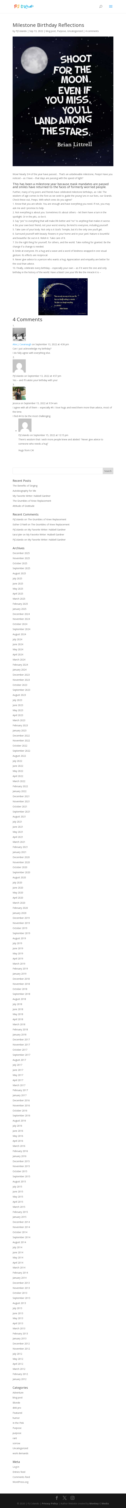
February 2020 (20, 907)
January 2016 (19, 1156)
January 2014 (19, 1277)
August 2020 (19, 877)
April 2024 (18, 654)
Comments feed (21, 1477)
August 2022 (19, 755)
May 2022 (18, 771)
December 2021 (21, 796)
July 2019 (17, 943)
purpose (17, 1433)
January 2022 (19, 791)
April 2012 (18, 1363)
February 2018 (20, 1029)
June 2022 (18, 765)
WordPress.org (20, 1481)
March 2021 (19, 841)
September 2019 (21, 933)
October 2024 (20, 624)
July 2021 (17, 821)
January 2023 (19, 730)
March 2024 (19, 659)
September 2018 (21, 993)
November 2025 (21, 558)
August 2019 (19, 938)
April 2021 (18, 836)
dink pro (17, 1407)
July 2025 (17, 578)
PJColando (21, 31)
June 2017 (18, 1069)
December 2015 (21, 1161)
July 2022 (17, 760)
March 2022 (19, 781)
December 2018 (21, 978)
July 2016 (17, 1125)
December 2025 (21, 553)
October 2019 (20, 928)
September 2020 (21, 872)
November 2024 (21, 618)
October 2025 (20, 563)
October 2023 (20, 684)
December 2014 (21, 1222)
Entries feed (19, 1471)
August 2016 (19, 1120)
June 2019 (18, 948)
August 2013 (19, 1303)
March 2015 (19, 1206)
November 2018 (21, 983)
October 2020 (20, 867)
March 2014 (19, 1267)
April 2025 (18, 593)
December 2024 (21, 614)
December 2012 (21, 1343)
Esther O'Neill (20, 524)
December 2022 (21, 735)
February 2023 (20, 725)
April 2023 (18, 715)
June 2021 (18, 826)
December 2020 (21, 857)
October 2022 (20, 745)
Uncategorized (75, 31)
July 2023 (17, 700)
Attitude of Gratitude (23, 505)
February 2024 (20, 664)
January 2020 (19, 913)
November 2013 (21, 1287)
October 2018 (20, 989)
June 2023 (18, 705)
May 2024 (18, 649)
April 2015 (18, 1201)
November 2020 (21, 862)
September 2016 (21, 1115)
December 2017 (21, 1039)
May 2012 (18, 1358)
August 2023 (19, 694)
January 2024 (19, 669)
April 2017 (18, 1080)
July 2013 (17, 1308)
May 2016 (18, 1135)
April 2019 (18, 958)
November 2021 (21, 801)
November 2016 (21, 1105)
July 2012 (17, 1353)
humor (16, 1417)
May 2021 (18, 831)
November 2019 (21, 923)
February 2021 (20, 847)
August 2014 (19, 1242)
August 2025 (19, 573)
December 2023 (21, 674)
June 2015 (18, 1191)
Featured (17, 1412)
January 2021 (19, 852)
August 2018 (19, 999)
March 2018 (19, 1024)
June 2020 (18, 887)
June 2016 (18, 1130)
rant (15, 1438)
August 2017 (19, 1059)
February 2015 (20, 1211)
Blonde (16, 1402)
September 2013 (21, 1298)
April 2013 (18, 1323)
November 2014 (21, 1227)
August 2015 (19, 1181)
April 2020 (18, 897)
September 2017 (21, 1054)
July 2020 (17, 882)
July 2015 (17, 1186)
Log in (16, 1466)
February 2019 (20, 968)
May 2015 (18, 1196)
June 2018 (18, 1009)
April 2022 (18, 776)
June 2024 (18, 644)
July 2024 (17, 639)
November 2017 (21, 1044)
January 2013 (19, 1338)
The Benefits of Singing (25, 485)
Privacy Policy (50, 1503)
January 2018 (19, 1034)
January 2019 (19, 973)
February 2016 (20, 1151)
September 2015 (21, 1176)
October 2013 (20, 1292)
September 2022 (21, 750)
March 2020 (19, 902)
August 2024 (19, 634)
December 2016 (21, 1100)
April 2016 (18, 1140)
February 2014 (20, 1272)
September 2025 (21, 568)
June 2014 (18, 1252)
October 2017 (20, 1049)
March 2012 (19, 1368)
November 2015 (21, 1166)
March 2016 (19, 1145)
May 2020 (18, 892)
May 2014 (18, 1257)
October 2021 (20, 806)
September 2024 (21, 629)
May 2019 (18, 953)
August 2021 (19, 816)
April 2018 (18, 1019)
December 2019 (21, 917)
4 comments (92, 31)
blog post (51, 31)
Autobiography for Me (24, 490)
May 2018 (18, 1014)
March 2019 (19, 963)
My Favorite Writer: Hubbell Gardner (32, 495)
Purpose (61, 31)
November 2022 (21, 740)
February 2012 (20, 1374)
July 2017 (17, 1064)
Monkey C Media (99, 1503)
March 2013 (19, 1328)
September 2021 (21, 811)
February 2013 (20, 1333)
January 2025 (19, 608)
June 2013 (18, 1313)
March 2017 (19, 1085)
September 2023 (21, 689)
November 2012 (21, 1348)
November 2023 (21, 679)
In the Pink (18, 1422)
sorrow (16, 1443)
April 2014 (18, 1262)
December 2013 (21, 1282)
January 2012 (19, 1379)
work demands (20, 1453)
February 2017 (20, 1090)
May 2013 (18, 1318)
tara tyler (17, 534)
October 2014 (20, 1232)
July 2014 (17, 1247)
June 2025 (18, 583)
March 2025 (19, 598)
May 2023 (18, 710)
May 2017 (18, 1075)
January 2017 (19, 1095)
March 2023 (19, 720)
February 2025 (20, 603)
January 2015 (19, 1216)
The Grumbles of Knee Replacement (32, 500)
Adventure (18, 1392)
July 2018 (17, 1004)
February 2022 (20, 786)
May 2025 (18, 588)
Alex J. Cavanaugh (22, 344)
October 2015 (20, 1171)
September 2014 (21, 1237)
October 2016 (20, 1110)
